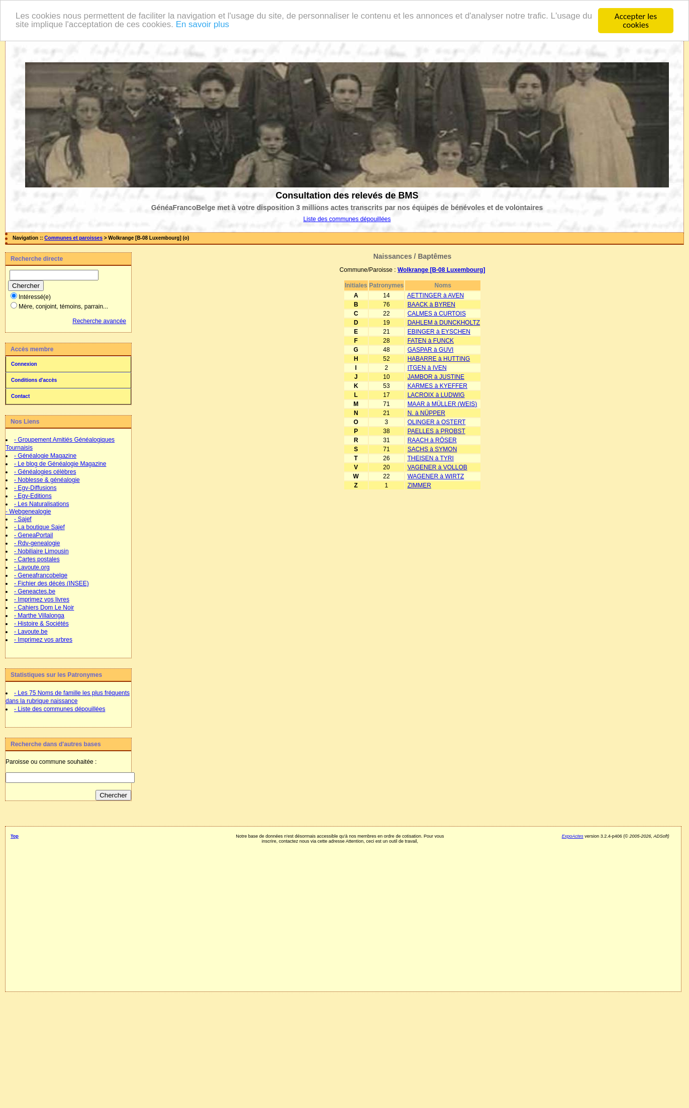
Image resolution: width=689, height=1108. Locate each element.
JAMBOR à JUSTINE (436, 376)
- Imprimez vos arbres (43, 639)
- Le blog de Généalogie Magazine (60, 463)
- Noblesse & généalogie (47, 479)
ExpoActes (572, 836)
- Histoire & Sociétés (41, 623)
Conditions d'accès (34, 380)
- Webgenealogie (28, 511)
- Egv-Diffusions (35, 487)
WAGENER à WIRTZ (436, 476)
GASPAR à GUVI (431, 349)
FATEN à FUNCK (431, 340)
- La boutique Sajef (39, 527)
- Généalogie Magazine (45, 455)
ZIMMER (419, 485)
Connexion (24, 364)
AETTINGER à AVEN (435, 295)
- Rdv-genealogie (37, 543)
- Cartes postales (37, 559)
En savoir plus (215, 25)
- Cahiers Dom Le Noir (44, 607)
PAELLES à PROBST (436, 431)
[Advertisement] (340, 914)
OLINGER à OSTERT (437, 422)
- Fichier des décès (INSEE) (51, 583)
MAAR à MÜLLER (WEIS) (442, 404)
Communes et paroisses (73, 238)
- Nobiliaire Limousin (41, 551)
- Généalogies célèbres (45, 471)
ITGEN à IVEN (427, 367)
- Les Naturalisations (41, 504)
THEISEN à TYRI (430, 458)
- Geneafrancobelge (40, 575)
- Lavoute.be (31, 631)
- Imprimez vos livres (41, 599)
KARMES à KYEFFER (437, 385)
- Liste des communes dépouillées (59, 709)
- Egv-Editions (33, 495)
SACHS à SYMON (432, 449)
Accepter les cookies (636, 20)
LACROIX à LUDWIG (436, 394)
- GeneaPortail (33, 535)
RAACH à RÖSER (432, 440)
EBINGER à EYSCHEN (439, 331)
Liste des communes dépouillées (346, 219)
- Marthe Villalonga (39, 615)
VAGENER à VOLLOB (437, 467)
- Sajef (23, 519)
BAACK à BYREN (431, 304)
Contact (20, 396)
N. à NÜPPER (426, 413)
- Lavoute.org (32, 567)
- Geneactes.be (34, 591)
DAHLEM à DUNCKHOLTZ (444, 322)
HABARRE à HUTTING (439, 358)
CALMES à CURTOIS (437, 313)
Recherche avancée (99, 321)
